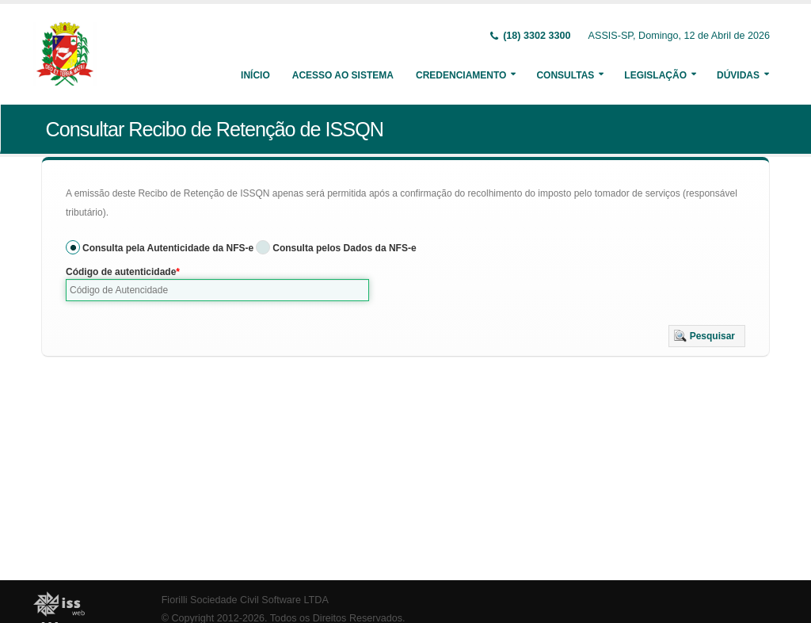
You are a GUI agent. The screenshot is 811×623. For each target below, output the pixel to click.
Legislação (655, 75)
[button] (706, 336)
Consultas (565, 75)
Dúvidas (738, 75)
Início (255, 75)
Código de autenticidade (121, 271)
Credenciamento (461, 75)
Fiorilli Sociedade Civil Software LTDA (245, 600)
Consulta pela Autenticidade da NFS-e (167, 248)
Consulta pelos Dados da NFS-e (344, 248)
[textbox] (217, 290)
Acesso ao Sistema (343, 75)
